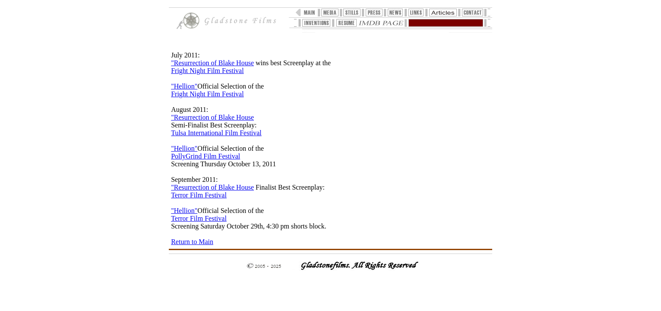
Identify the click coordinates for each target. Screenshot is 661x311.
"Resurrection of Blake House (212, 63)
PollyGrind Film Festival (205, 156)
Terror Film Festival (199, 195)
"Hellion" (184, 86)
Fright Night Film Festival (207, 70)
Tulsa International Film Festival (216, 132)
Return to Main (192, 241)
